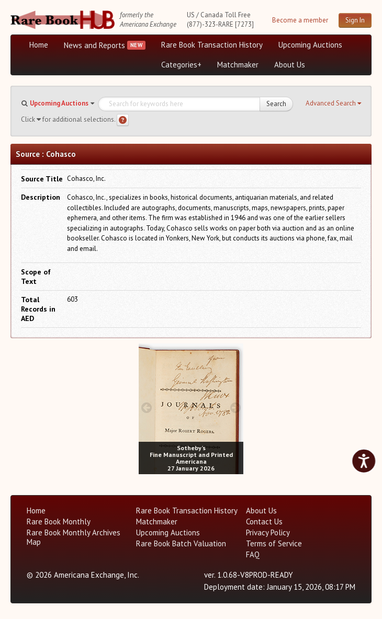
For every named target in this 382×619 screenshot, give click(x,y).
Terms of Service (274, 543)
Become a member (300, 20)
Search (276, 103)
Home (38, 45)
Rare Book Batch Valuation (181, 543)
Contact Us (264, 521)
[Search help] (123, 120)
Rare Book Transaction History (212, 45)
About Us (289, 65)
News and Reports (94, 45)
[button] (333, 103)
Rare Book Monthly (59, 521)
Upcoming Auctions (310, 45)
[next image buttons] (235, 407)
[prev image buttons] (146, 407)
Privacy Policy (268, 532)
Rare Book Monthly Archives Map (73, 537)
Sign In (355, 20)
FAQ (253, 554)
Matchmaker (238, 65)
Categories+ (181, 65)
